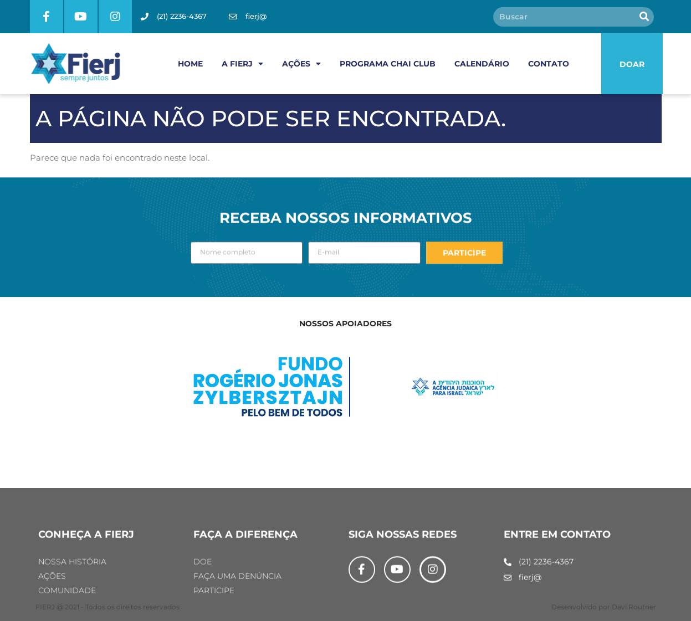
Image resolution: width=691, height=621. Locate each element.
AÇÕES (301, 64)
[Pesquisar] (644, 17)
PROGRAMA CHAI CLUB (388, 64)
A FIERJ (242, 64)
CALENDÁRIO (481, 64)
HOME (190, 64)
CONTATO (548, 64)
